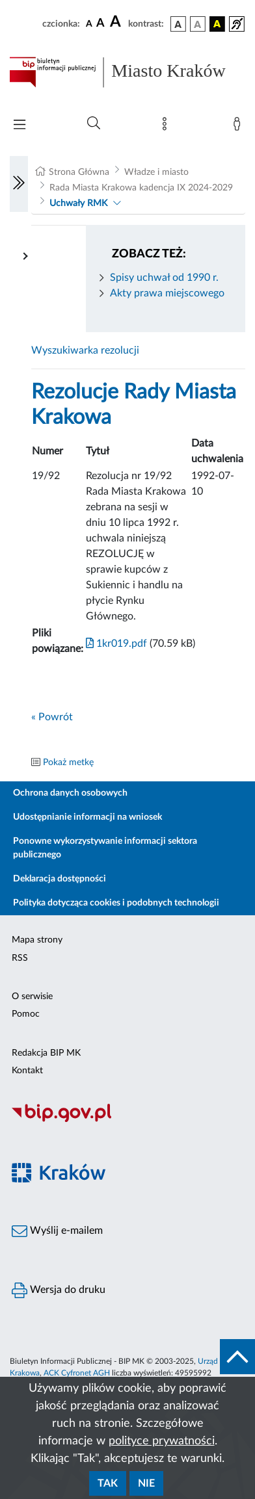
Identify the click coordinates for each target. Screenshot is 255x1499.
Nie (146, 1483)
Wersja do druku (58, 1290)
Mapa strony (37, 940)
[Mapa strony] (167, 126)
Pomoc (26, 1014)
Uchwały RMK (78, 203)
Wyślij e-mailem (57, 1231)
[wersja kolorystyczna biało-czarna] (197, 24)
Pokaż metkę (68, 762)
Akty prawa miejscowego (167, 293)
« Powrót (52, 717)
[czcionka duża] (117, 22)
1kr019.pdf (116, 643)
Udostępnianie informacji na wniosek (87, 817)
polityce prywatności (162, 1441)
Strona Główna (79, 172)
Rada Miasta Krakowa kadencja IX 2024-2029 (141, 187)
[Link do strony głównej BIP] (127, 72)
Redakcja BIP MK (46, 1053)
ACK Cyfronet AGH (77, 1373)
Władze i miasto (156, 172)
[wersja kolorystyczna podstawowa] (178, 24)
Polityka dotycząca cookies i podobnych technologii (116, 902)
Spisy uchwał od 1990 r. (164, 277)
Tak (108, 1483)
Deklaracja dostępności (59, 878)
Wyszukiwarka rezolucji (85, 350)
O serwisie (32, 996)
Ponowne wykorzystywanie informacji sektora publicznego (105, 848)
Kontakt (27, 1070)
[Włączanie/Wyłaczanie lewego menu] (19, 184)
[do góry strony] (237, 1356)
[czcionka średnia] (100, 24)
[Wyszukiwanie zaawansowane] (93, 123)
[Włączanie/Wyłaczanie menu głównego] (19, 126)
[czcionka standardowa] (89, 23)
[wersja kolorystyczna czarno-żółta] (217, 24)
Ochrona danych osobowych (70, 793)
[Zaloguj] (239, 126)
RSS (20, 958)
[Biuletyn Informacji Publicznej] (127, 1120)
